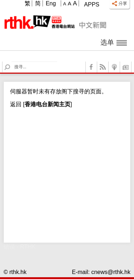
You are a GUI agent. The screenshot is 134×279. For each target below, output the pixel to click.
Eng (51, 3)
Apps (91, 4)
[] (46, 104)
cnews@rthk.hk (110, 272)
